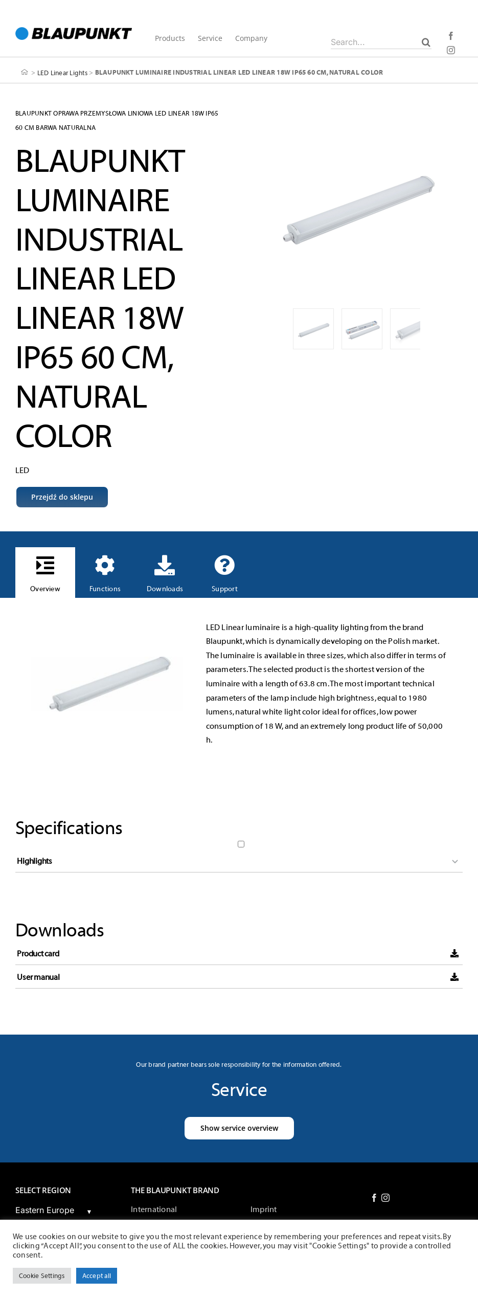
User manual (38, 977)
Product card (38, 953)
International (154, 1209)
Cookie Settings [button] (42, 1276)
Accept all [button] (96, 1276)
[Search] (426, 42)
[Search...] (381, 42)
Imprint (264, 1209)
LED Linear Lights (62, 72)
